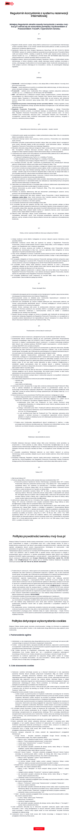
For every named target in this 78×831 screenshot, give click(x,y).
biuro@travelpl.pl (56, 445)
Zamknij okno (39, 828)
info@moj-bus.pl (62, 362)
